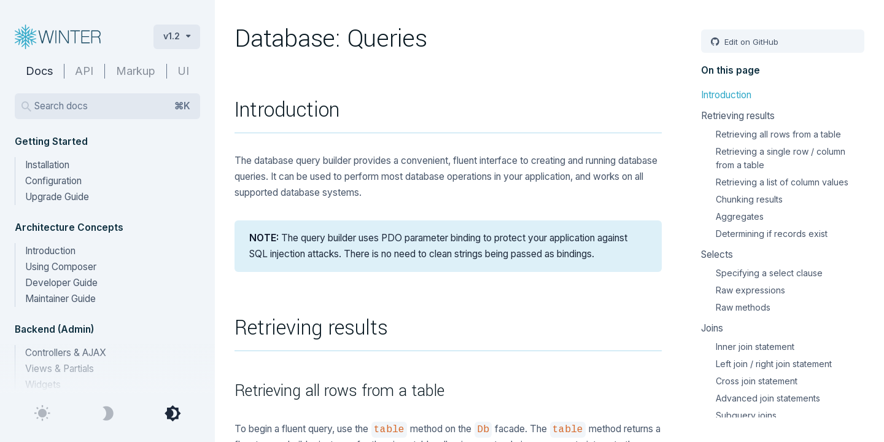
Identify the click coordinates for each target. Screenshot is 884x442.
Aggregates (740, 216)
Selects (717, 254)
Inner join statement (755, 346)
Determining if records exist (772, 233)
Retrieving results (738, 116)
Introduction (50, 251)
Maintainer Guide (60, 298)
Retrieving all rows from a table (778, 134)
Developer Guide (61, 283)
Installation (47, 165)
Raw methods (743, 307)
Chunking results (749, 199)
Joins (712, 328)
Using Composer (60, 267)
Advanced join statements (768, 398)
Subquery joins (746, 415)
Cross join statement (756, 381)
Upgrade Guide (57, 197)
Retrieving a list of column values (782, 182)
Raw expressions (750, 290)
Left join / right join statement (774, 364)
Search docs (112, 106)
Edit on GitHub (750, 42)
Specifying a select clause (769, 273)
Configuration (53, 181)
